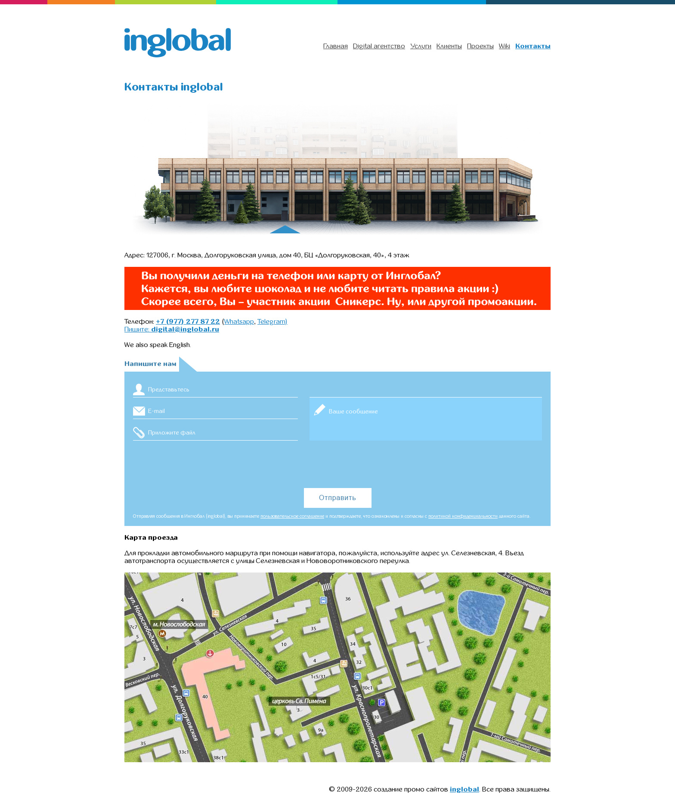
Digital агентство (379, 46)
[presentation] (337, 465)
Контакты (533, 46)
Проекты (480, 46)
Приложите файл (171, 432)
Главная (335, 46)
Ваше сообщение (426, 419)
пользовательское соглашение (292, 516)
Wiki (504, 46)
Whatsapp (239, 321)
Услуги (420, 46)
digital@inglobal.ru (185, 329)
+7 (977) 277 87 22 (188, 321)
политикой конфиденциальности (463, 516)
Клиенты (449, 46)
